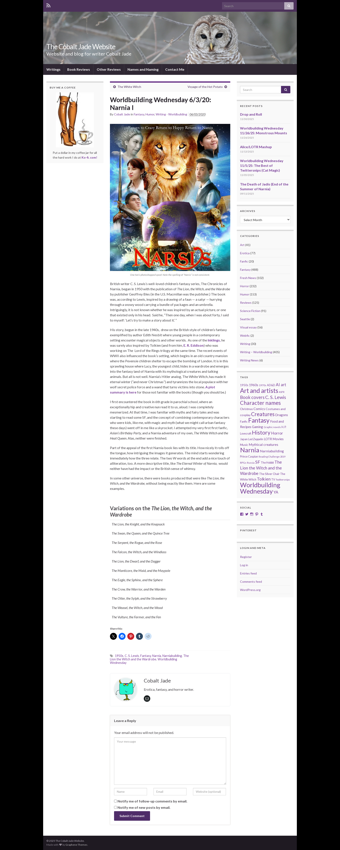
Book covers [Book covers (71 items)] (252, 397)
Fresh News (248, 278)
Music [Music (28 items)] (244, 444)
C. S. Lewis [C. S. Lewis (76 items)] (275, 397)
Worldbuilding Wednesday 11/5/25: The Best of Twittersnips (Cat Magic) (261, 165)
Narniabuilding (172, 656)
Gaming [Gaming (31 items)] (257, 427)
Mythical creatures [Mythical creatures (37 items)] (263, 444)
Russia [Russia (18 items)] (251, 462)
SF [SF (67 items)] (257, 461)
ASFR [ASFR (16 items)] (281, 392)
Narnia (156, 656)
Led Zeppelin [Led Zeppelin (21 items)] (255, 439)
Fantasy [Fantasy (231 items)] (259, 420)
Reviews (246, 302)
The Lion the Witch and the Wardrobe (149, 657)
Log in (244, 565)
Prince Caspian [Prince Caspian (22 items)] (249, 456)
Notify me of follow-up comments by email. (152, 801)
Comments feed (251, 581)
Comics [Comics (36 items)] (259, 409)
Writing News (249, 360)
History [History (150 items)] (261, 432)
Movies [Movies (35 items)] (278, 439)
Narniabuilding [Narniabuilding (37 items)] (272, 451)
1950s (119, 656)
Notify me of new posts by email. (144, 807)
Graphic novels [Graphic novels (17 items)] (272, 427)
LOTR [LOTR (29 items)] (268, 439)
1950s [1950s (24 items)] (244, 385)
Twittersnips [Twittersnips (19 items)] (283, 479)
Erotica (245, 253)
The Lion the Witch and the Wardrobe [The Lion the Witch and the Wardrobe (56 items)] (261, 467)
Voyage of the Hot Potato (205, 87)
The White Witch (129, 87)
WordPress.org (250, 590)
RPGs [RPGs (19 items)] (243, 462)
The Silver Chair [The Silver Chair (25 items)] (269, 474)
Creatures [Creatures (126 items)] (263, 414)
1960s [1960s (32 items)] (253, 385)
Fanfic (244, 261)
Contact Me (174, 69)
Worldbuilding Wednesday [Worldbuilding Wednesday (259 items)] (260, 488)
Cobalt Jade (122, 114)
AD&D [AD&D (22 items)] (271, 385)
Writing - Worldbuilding (171, 114)
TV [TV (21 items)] (273, 479)
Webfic (245, 335)
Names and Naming (143, 69)
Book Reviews (78, 69)
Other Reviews (109, 69)
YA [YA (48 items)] (275, 492)
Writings (53, 69)
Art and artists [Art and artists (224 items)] (259, 390)
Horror (244, 286)
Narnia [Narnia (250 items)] (249, 450)
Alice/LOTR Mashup (256, 147)
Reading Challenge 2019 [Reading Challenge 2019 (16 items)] (272, 456)
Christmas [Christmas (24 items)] (246, 409)
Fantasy (139, 114)
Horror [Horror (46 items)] (277, 433)
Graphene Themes (76, 844)
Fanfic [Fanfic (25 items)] (244, 421)
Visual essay (248, 327)
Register (246, 557)
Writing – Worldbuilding (256, 352)
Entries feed (248, 573)
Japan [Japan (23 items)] (244, 439)
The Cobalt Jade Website (80, 46)
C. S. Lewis (132, 656)
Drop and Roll (251, 114)
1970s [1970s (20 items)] (262, 385)
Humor (149, 114)
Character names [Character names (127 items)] (260, 403)
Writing (245, 344)
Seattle (245, 319)
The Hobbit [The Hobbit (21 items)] (267, 462)
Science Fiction (250, 311)
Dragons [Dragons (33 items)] (281, 415)
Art (242, 245)
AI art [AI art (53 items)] (281, 384)
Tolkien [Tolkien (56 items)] (264, 478)
